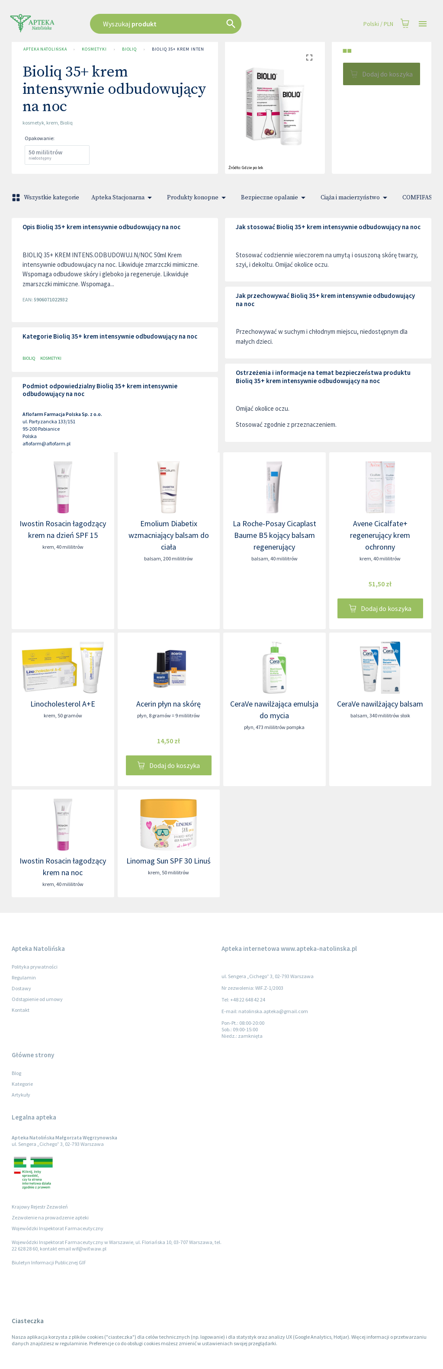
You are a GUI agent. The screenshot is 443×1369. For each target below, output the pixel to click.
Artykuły (21, 1094)
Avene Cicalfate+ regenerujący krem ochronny (380, 535)
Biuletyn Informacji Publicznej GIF (49, 1262)
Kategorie (22, 1084)
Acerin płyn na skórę (168, 704)
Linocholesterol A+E (62, 704)
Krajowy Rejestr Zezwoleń (40, 1206)
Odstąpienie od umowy (37, 999)
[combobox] (188, 24)
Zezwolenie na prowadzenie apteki (50, 1217)
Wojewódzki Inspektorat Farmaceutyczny (57, 1228)
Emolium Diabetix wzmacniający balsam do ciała (168, 535)
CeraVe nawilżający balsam (380, 704)
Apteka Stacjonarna (123, 197)
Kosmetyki (94, 49)
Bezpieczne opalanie (275, 197)
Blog (16, 1073)
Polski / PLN (378, 24)
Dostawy (21, 988)
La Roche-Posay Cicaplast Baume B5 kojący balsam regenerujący (274, 535)
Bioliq (129, 49)
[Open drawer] (422, 24)
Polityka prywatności (35, 966)
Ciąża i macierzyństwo (355, 197)
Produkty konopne (198, 197)
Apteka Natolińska (45, 49)
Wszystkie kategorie (46, 198)
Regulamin (24, 977)
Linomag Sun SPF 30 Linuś (168, 861)
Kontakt (20, 1010)
